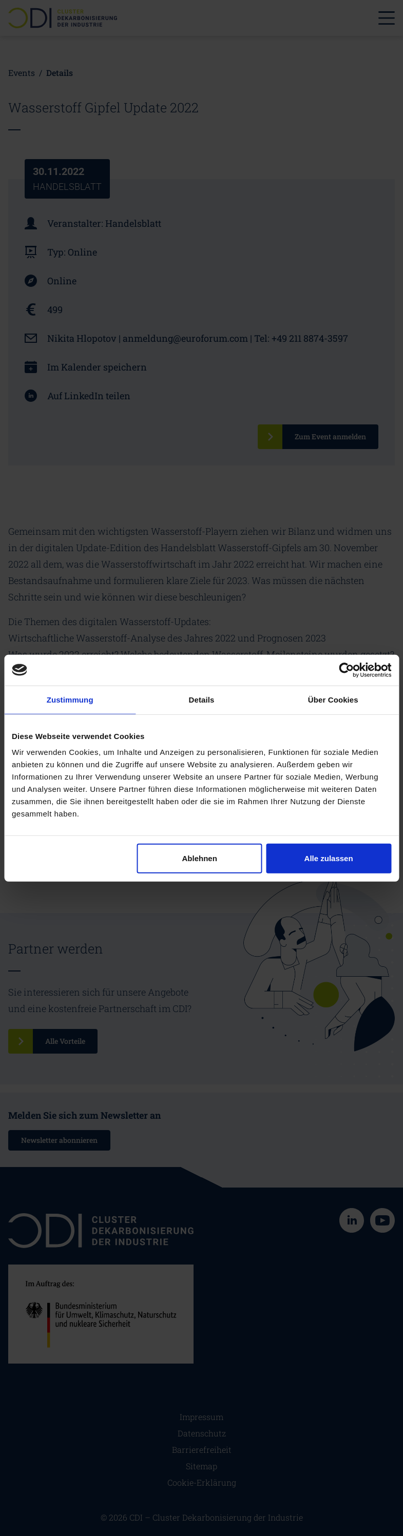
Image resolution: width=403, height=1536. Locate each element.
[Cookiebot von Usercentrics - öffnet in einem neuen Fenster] (346, 669)
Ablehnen (199, 858)
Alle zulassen (328, 858)
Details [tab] (202, 699)
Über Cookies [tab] (333, 699)
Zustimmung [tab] (70, 699)
